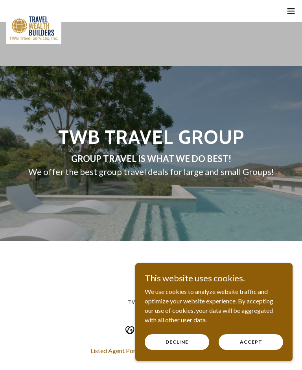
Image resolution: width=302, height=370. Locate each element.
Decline (177, 342)
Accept (251, 342)
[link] (33, 16)
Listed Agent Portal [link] (116, 350)
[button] (291, 11)
